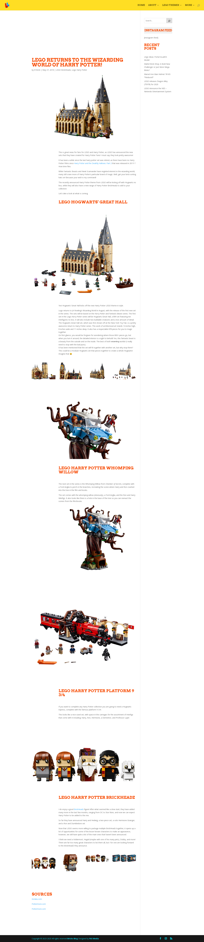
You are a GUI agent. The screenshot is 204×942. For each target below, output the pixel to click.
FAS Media (94, 938)
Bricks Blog (72, 938)
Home (141, 5)
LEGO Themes (170, 5)
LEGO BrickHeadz (63, 70)
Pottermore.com (39, 904)
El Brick (37, 70)
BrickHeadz (79, 809)
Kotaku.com (37, 899)
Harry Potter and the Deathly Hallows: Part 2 (93, 163)
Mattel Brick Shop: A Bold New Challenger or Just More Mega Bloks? (157, 67)
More (188, 5)
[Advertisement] (84, 36)
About (152, 5)
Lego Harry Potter (79, 70)
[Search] (169, 20)
